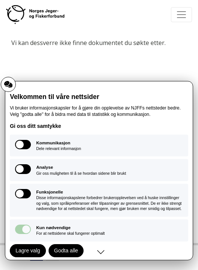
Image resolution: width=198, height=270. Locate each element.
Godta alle (66, 251)
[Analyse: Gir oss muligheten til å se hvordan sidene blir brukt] (99, 170)
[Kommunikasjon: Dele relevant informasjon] (99, 146)
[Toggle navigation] (181, 14)
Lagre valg (27, 251)
